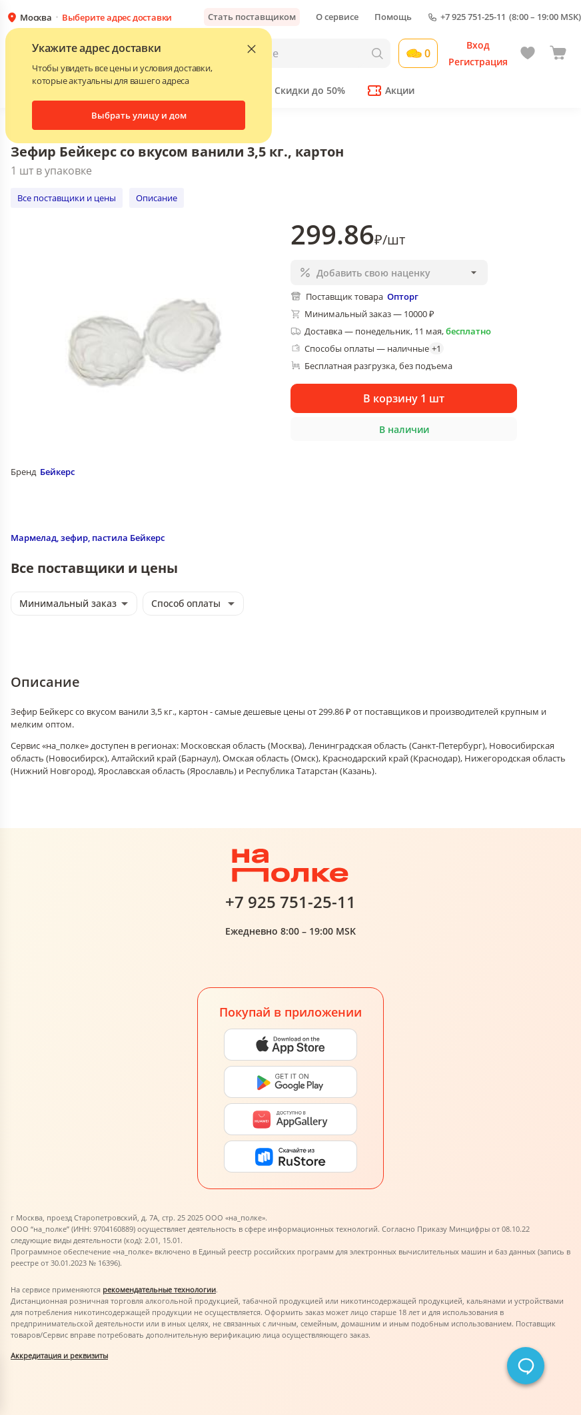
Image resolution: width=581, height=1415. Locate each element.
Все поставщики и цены (66, 198)
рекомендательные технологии (159, 1289)
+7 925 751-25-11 (473, 17)
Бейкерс (57, 472)
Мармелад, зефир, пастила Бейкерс (88, 538)
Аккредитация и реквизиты (59, 1355)
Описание (156, 198)
